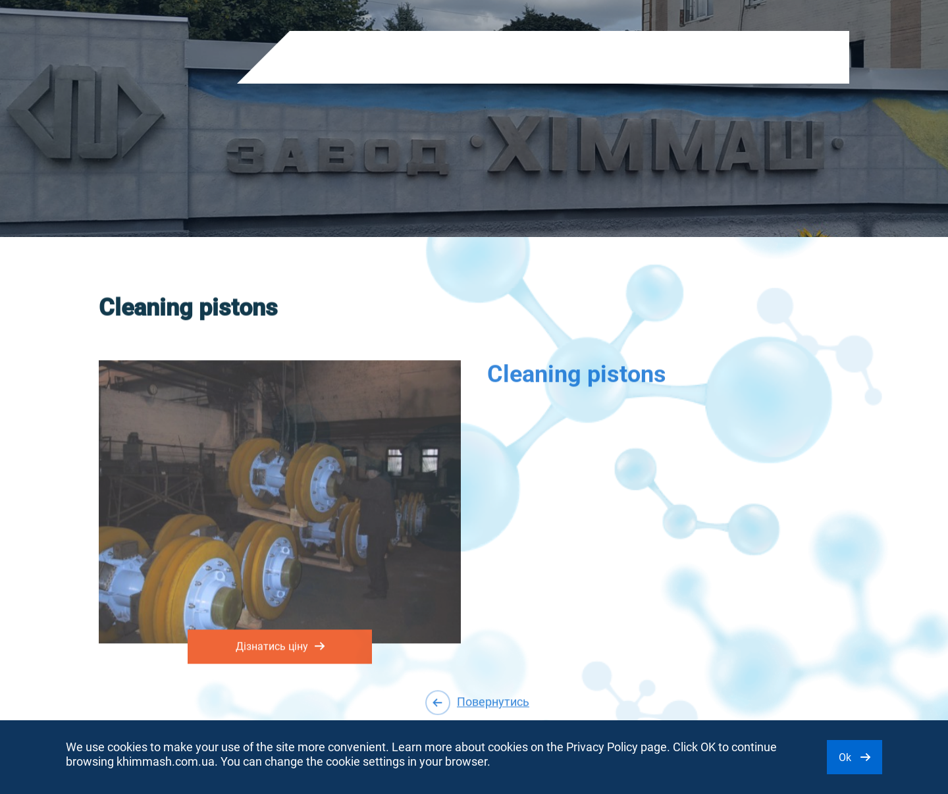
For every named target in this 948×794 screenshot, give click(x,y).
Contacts (622, 57)
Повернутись (477, 702)
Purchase (560, 57)
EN (716, 59)
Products (323, 57)
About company (401, 57)
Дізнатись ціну (280, 643)
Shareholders (488, 57)
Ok (854, 757)
